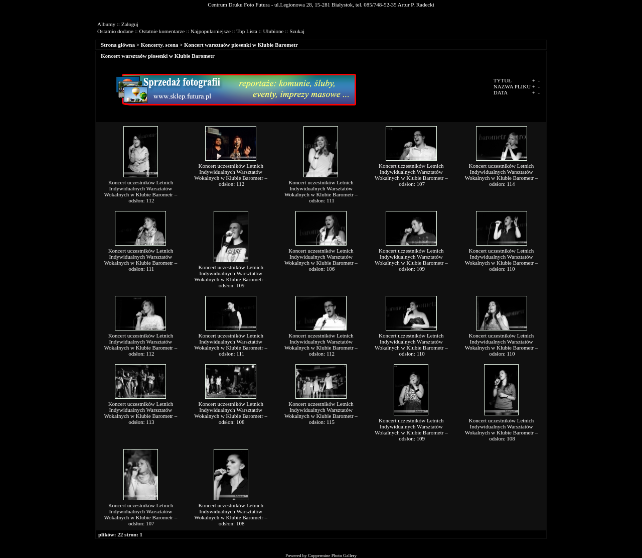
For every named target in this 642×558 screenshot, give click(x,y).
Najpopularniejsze (211, 31)
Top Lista (246, 31)
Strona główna (118, 45)
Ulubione (273, 31)
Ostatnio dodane (115, 31)
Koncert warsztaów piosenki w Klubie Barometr (241, 45)
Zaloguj (129, 24)
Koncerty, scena (160, 45)
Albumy (106, 24)
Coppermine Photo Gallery (332, 555)
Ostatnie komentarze (162, 31)
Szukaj (296, 31)
